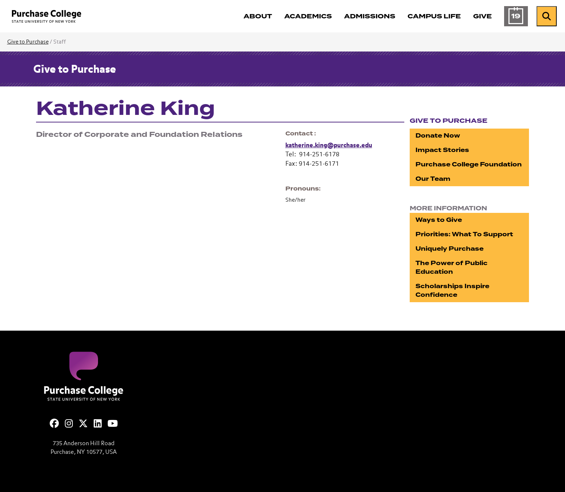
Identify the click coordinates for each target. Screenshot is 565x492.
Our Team (432, 178)
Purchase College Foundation (468, 164)
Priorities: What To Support (464, 234)
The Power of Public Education (451, 267)
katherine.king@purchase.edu (328, 146)
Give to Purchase (28, 42)
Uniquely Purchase (449, 248)
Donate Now (437, 135)
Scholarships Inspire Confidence (452, 290)
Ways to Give (438, 219)
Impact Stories (442, 150)
